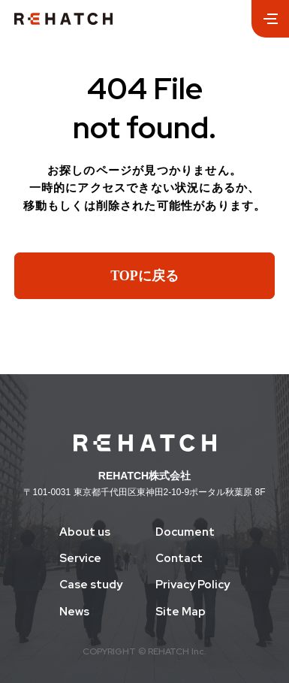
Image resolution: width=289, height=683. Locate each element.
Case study (90, 585)
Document (185, 532)
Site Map (180, 612)
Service (80, 558)
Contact (179, 558)
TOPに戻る (144, 275)
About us (84, 532)
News (74, 612)
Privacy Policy (192, 585)
